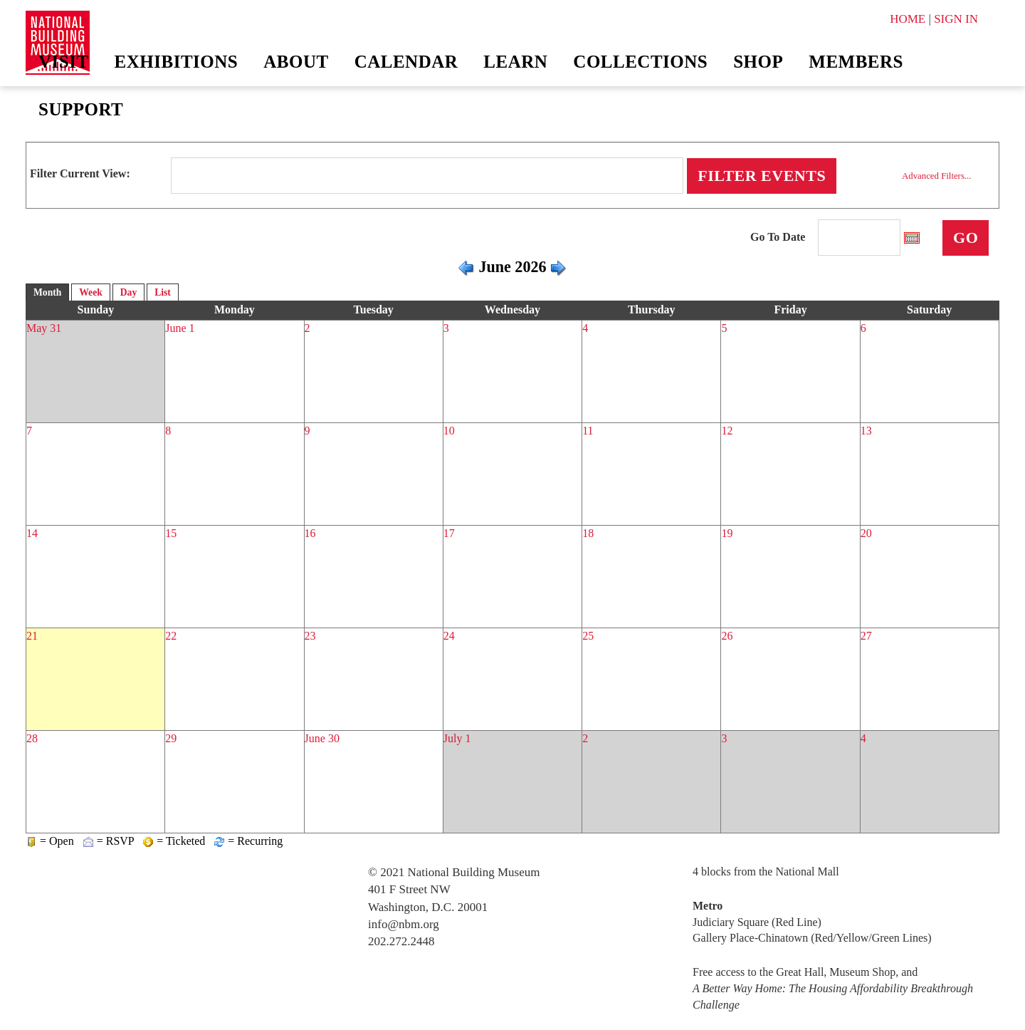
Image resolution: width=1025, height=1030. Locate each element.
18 (588, 533)
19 (726, 533)
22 (171, 636)
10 (449, 431)
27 (866, 636)
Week (90, 292)
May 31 (43, 328)
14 (32, 533)
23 (310, 636)
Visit (63, 61)
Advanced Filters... (936, 176)
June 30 (322, 738)
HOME (907, 19)
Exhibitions (176, 61)
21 (32, 636)
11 (587, 431)
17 (449, 533)
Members (856, 61)
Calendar (406, 61)
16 (310, 533)
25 (588, 636)
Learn (515, 61)
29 (171, 738)
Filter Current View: (80, 173)
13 (866, 431)
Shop (758, 61)
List (162, 292)
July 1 (457, 738)
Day (128, 292)
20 (866, 533)
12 (726, 431)
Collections (640, 61)
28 (32, 738)
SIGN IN (956, 19)
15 (171, 533)
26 (726, 636)
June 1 (179, 328)
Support (80, 109)
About (295, 61)
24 (449, 636)
